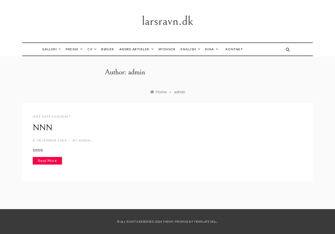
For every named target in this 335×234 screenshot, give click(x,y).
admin (85, 140)
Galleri (51, 49)
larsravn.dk (167, 21)
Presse (74, 49)
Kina (211, 49)
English (190, 49)
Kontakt (234, 49)
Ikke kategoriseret (52, 116)
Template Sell (205, 221)
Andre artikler (136, 49)
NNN (42, 128)
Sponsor (167, 49)
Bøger (107, 49)
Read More (47, 161)
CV (91, 49)
